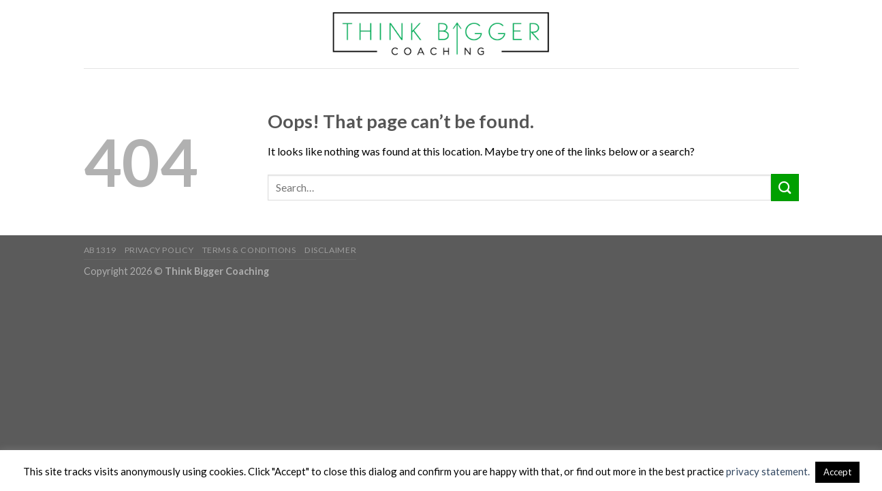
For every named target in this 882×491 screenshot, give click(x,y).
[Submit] (784, 187)
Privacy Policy (159, 250)
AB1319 (100, 250)
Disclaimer (330, 250)
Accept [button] (837, 471)
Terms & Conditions (249, 250)
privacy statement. (768, 471)
